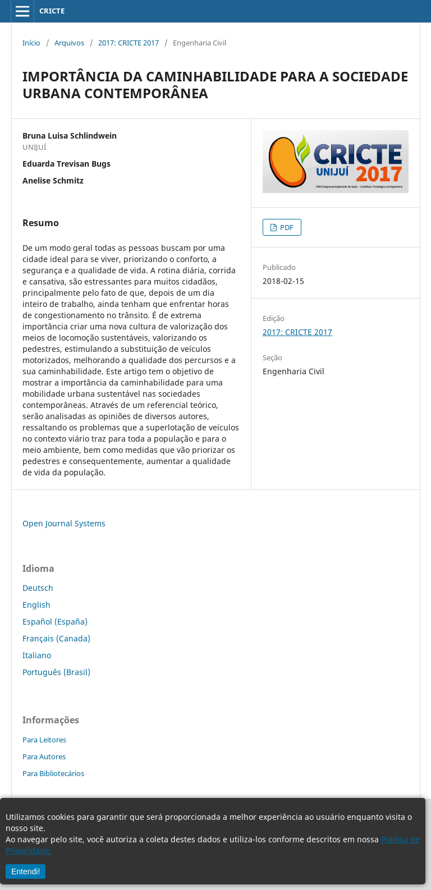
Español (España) (55, 621)
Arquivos (69, 43)
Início (31, 43)
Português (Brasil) (56, 672)
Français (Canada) (56, 638)
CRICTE (52, 11)
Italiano (36, 655)
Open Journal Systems (64, 523)
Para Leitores (44, 740)
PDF (286, 227)
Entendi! (25, 871)
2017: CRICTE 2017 (128, 43)
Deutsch (37, 587)
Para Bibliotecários (53, 773)
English (36, 604)
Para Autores (44, 756)
